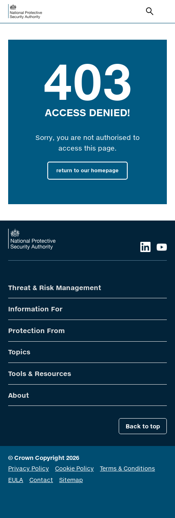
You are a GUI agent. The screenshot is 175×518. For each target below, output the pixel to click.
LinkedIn (145, 247)
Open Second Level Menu (159, 288)
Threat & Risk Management (54, 287)
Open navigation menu (162, 11)
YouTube (162, 247)
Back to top (143, 426)
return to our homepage (87, 170)
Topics (19, 352)
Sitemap (71, 479)
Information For (35, 309)
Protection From (36, 330)
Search (150, 12)
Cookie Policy (74, 468)
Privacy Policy (28, 468)
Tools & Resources (39, 373)
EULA (15, 479)
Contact (41, 479)
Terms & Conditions (127, 468)
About (18, 395)
